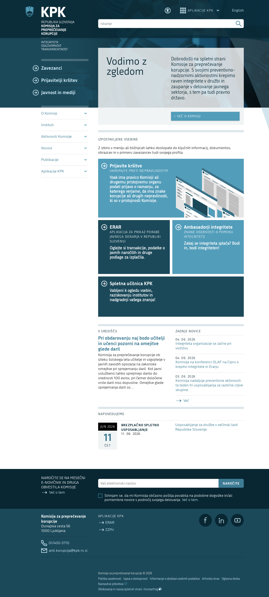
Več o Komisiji (187, 116)
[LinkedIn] (221, 520)
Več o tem (190, 500)
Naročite (231, 483)
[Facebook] (205, 520)
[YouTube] (237, 520)
